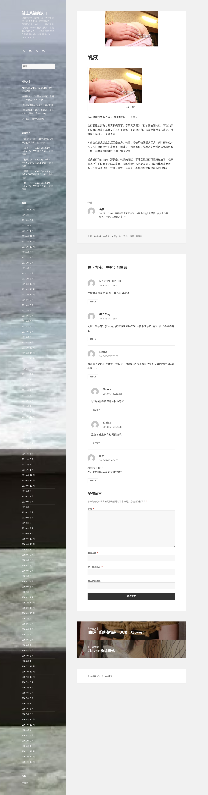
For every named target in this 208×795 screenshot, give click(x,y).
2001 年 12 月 (28, 751)
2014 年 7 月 (28, 257)
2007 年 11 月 (28, 671)
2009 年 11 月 (28, 544)
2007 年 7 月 (28, 692)
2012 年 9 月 (28, 363)
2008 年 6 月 (28, 634)
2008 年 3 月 (28, 650)
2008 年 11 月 (28, 607)
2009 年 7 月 (28, 565)
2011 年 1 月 (28, 469)
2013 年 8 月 (28, 305)
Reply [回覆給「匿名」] (93, 480)
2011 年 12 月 (28, 411)
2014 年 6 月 (28, 262)
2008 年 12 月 (28, 602)
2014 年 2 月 (28, 278)
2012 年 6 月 (28, 379)
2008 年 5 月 (28, 639)
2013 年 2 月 (28, 337)
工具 (125, 236)
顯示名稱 (93, 553)
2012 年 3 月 (28, 395)
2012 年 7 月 (28, 374)
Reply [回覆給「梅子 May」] (93, 339)
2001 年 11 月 (28, 756)
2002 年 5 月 (28, 740)
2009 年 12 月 (28, 538)
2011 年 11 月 (28, 416)
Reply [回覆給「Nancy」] (96, 409)
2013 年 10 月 (28, 294)
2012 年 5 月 (28, 384)
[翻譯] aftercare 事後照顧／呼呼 (37, 104)
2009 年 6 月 (28, 570)
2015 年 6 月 (28, 214)
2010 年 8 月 (28, 496)
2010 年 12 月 (28, 475)
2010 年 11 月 (28, 480)
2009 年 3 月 (28, 586)
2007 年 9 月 (28, 682)
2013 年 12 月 (28, 284)
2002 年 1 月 (28, 746)
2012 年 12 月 (28, 347)
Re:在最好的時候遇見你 (33, 118)
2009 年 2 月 (28, 592)
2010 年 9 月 (28, 491)
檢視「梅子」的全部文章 (111, 216)
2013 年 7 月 (28, 310)
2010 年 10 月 (28, 485)
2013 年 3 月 (28, 331)
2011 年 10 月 (28, 422)
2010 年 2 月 (28, 528)
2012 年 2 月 (28, 400)
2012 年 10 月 (28, 358)
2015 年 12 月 (28, 209)
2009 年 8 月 (28, 560)
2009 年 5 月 (28, 576)
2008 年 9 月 (28, 618)
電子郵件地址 (95, 567)
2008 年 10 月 (28, 613)
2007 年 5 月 (28, 703)
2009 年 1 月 (28, 597)
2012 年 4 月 (28, 390)
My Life (117, 236)
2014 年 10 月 (28, 246)
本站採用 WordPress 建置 (100, 676)
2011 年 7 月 (28, 438)
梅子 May (104, 314)
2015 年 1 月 (28, 230)
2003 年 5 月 (28, 735)
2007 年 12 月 (28, 666)
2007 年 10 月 (28, 677)
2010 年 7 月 (28, 501)
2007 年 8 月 (28, 687)
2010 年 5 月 (28, 512)
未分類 (25, 782)
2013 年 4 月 (28, 326)
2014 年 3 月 (28, 273)
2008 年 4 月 (28, 645)
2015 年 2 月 (28, 225)
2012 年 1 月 (28, 406)
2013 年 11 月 (28, 289)
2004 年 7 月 (28, 730)
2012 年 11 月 (28, 353)
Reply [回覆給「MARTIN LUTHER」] (93, 301)
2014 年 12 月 (28, 236)
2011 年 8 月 (28, 432)
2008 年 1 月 (28, 661)
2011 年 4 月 (28, 453)
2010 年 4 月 (28, 517)
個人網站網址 (94, 580)
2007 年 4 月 (28, 708)
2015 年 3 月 (28, 220)
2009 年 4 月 (28, 581)
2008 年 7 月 (28, 629)
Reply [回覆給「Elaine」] (93, 376)
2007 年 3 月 (28, 714)
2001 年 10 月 (28, 761)
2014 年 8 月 (28, 252)
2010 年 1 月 (28, 533)
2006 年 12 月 (28, 719)
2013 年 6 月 (28, 315)
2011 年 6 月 (28, 443)
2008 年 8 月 (28, 623)
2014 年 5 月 (28, 268)
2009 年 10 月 (28, 549)
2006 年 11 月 (28, 724)
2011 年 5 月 (28, 448)
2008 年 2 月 (28, 655)
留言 (91, 508)
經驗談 (139, 236)
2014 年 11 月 (28, 241)
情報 (132, 236)
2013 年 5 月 (28, 321)
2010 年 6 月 (28, 507)
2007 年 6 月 (28, 698)
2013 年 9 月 (28, 299)
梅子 (26, 159)
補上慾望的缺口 (34, 13)
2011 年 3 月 (28, 459)
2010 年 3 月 (28, 523)
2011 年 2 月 (28, 464)
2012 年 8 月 (28, 368)
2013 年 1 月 (28, 342)
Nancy (107, 389)
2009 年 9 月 (28, 554)
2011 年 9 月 (28, 427)
